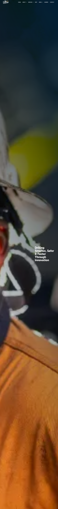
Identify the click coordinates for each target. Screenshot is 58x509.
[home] (6, 2)
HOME (19, 2)
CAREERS (46, 2)
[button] (24, 2)
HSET (36, 2)
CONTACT (52, 2)
